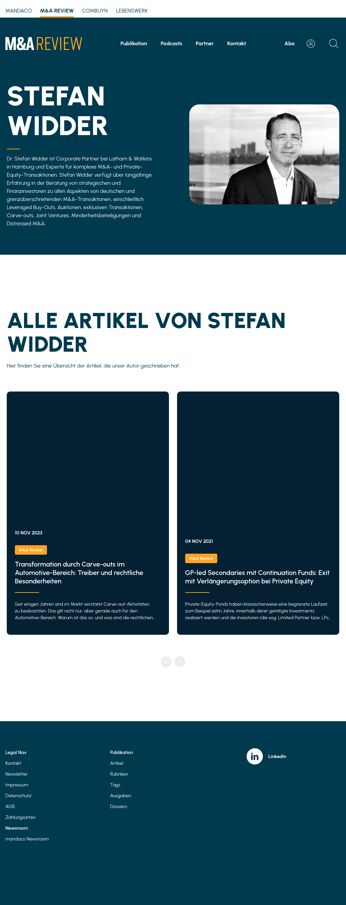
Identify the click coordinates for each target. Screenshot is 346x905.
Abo (290, 43)
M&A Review (57, 11)
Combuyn (95, 10)
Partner (205, 43)
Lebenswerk (132, 10)
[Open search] (334, 43)
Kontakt (236, 43)
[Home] (43, 43)
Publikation (134, 43)
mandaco (18, 10)
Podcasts (171, 43)
